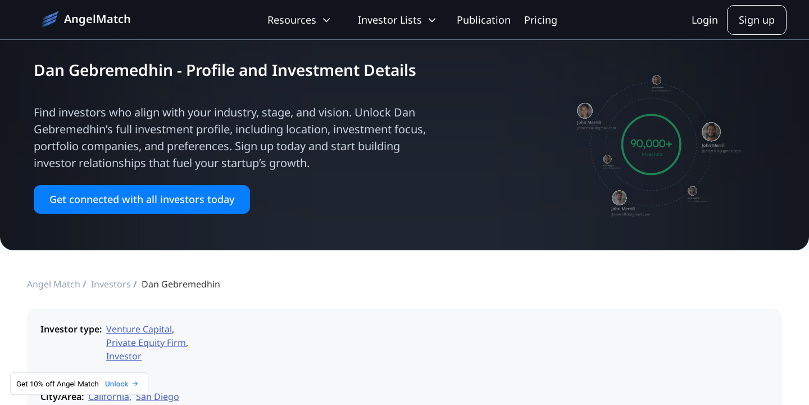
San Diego (157, 396)
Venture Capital (139, 329)
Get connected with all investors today (141, 199)
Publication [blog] (484, 19)
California (108, 396)
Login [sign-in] (705, 19)
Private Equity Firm (146, 342)
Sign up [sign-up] (757, 19)
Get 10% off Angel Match (77, 384)
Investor (124, 356)
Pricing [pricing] (540, 19)
